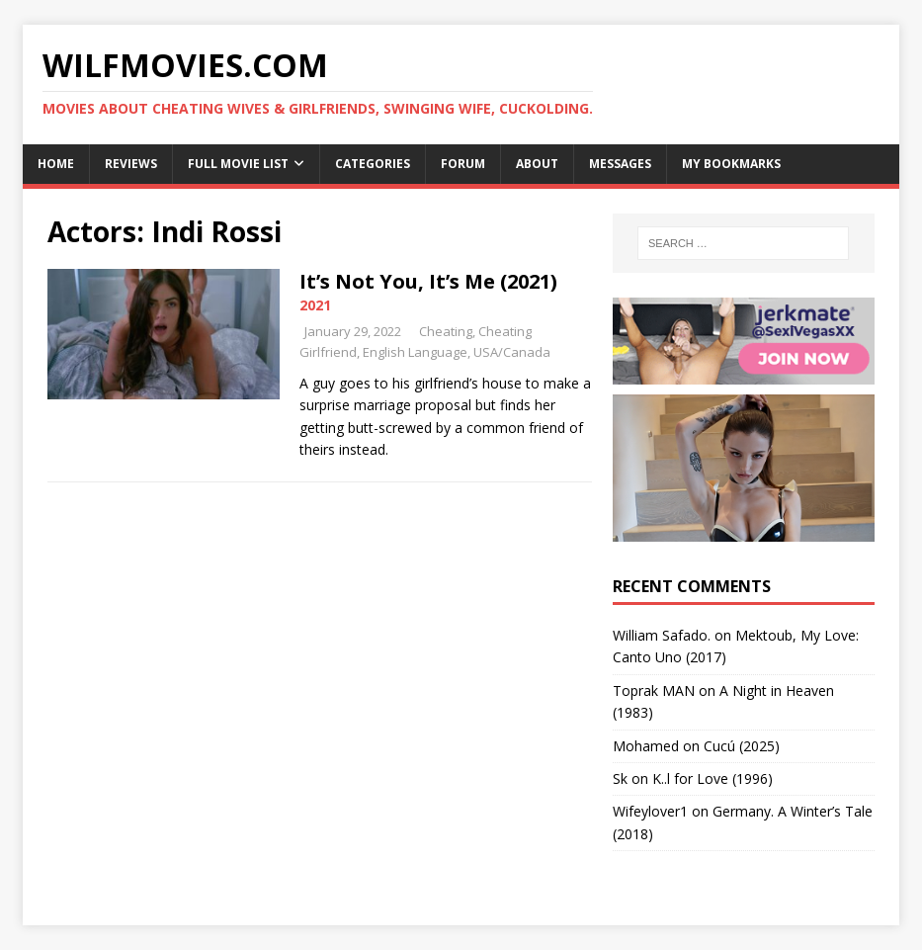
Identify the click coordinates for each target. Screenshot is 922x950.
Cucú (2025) (742, 745)
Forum (463, 163)
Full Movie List (238, 163)
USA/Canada (511, 352)
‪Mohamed (646, 745)
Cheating (445, 331)
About (537, 163)
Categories (372, 163)
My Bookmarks (731, 163)
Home (56, 163)
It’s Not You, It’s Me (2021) (428, 281)
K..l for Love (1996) (712, 778)
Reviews (131, 163)
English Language (415, 352)
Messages (620, 163)
